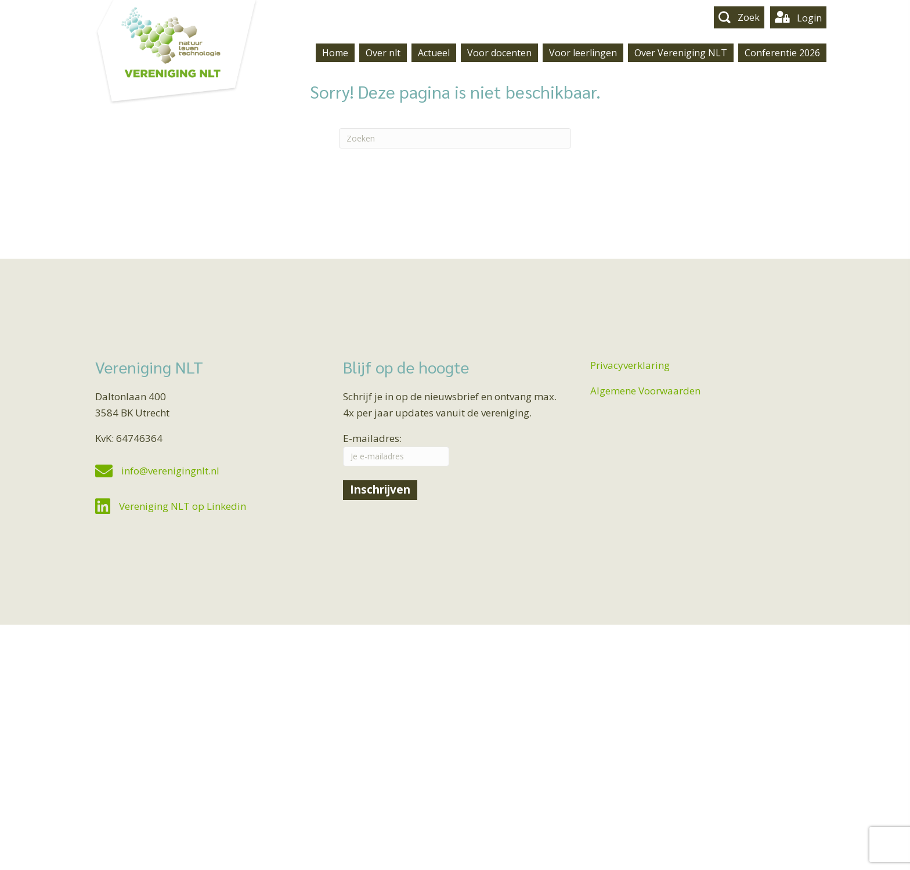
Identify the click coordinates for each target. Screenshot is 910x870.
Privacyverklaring (630, 365)
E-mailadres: (396, 449)
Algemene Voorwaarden (645, 390)
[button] (739, 17)
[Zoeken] (455, 138)
